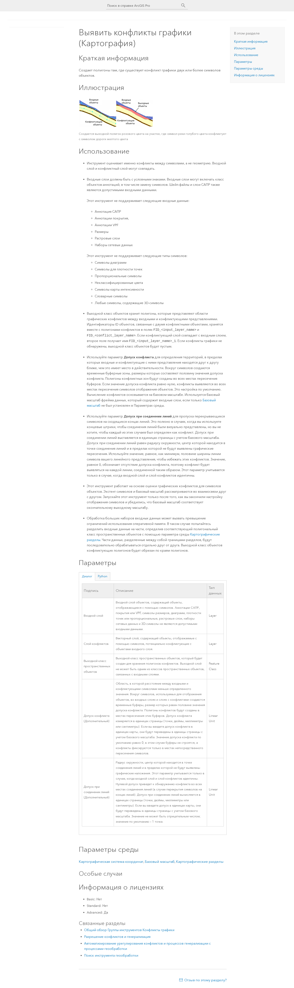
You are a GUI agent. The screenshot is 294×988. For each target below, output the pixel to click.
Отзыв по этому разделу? (205, 980)
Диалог (87, 576)
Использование (246, 55)
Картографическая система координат (111, 862)
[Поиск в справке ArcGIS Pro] (143, 5)
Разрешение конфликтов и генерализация (117, 937)
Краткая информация (250, 41)
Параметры (243, 62)
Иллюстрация (244, 48)
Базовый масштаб (160, 862)
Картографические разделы (200, 862)
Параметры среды (248, 68)
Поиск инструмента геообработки (111, 955)
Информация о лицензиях (254, 75)
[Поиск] (183, 5)
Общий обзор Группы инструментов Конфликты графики (129, 930)
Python (102, 576)
